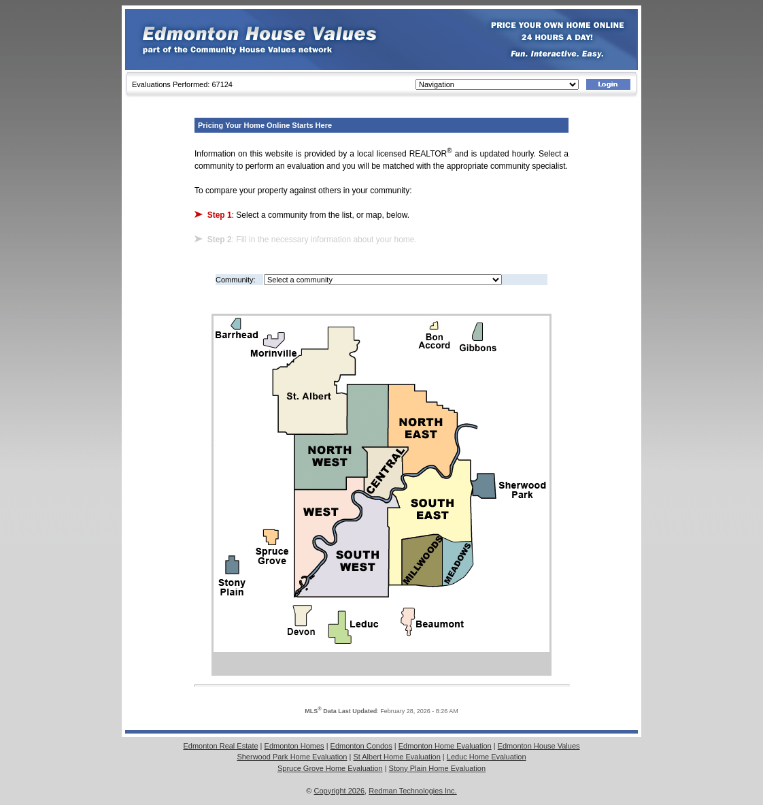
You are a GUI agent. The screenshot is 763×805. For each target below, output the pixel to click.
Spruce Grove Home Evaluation (330, 768)
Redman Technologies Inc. (412, 791)
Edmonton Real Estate (220, 746)
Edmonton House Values (539, 746)
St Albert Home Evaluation (396, 757)
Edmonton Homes (294, 746)
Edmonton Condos (361, 746)
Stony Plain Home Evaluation (437, 768)
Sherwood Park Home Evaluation (292, 757)
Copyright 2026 (339, 791)
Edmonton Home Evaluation (445, 746)
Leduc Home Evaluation (486, 757)
